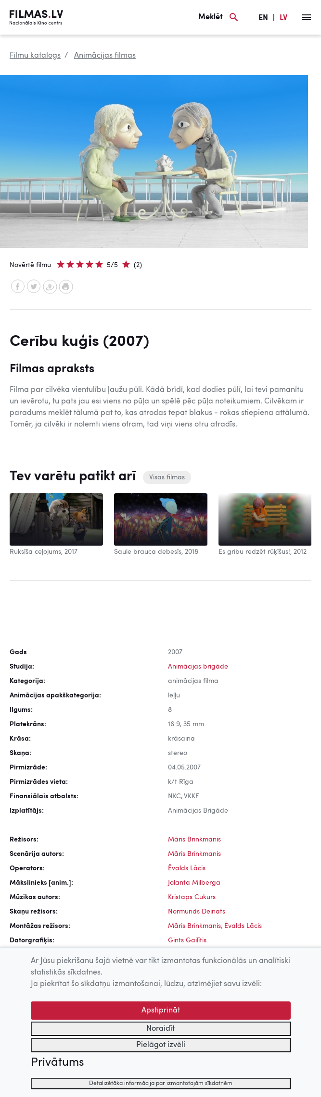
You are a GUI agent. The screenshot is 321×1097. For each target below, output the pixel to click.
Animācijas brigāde (198, 666)
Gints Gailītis (187, 940)
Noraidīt (160, 1029)
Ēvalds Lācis (186, 868)
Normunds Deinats (196, 911)
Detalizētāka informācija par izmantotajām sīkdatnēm (160, 1083)
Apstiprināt (160, 1010)
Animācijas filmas (105, 56)
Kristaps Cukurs (192, 897)
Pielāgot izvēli (160, 1045)
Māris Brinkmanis (194, 839)
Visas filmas (167, 477)
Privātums (57, 1063)
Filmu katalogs (35, 56)
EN (263, 18)
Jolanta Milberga (194, 882)
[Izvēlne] (306, 17)
